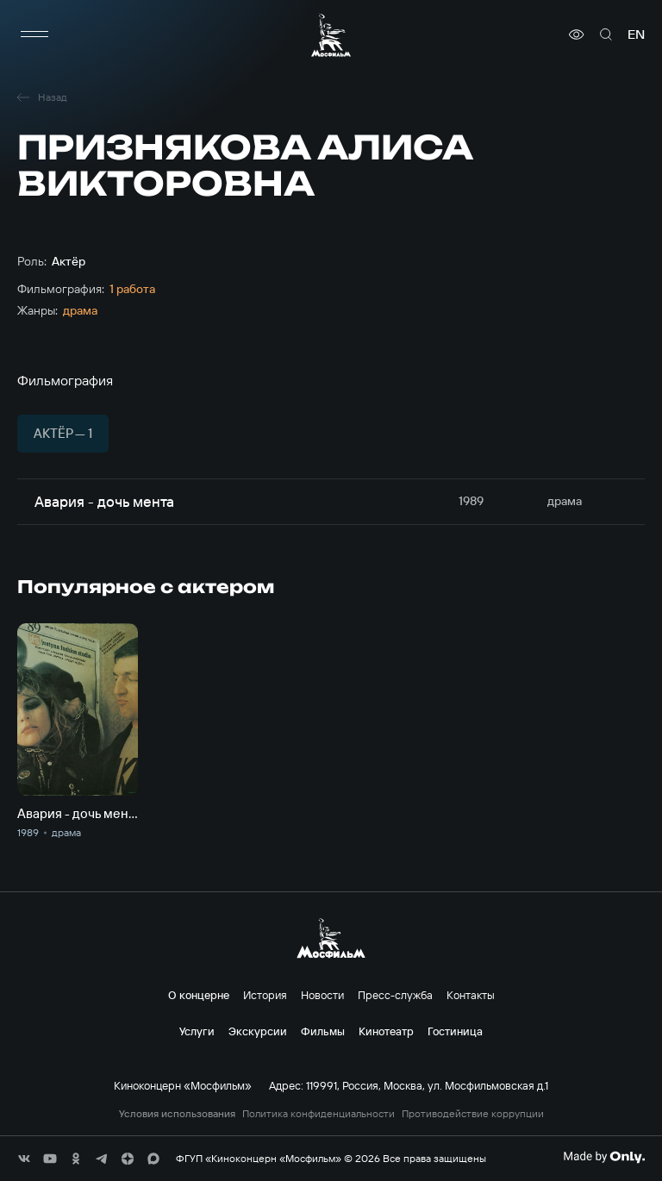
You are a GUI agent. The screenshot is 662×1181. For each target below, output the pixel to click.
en (636, 34)
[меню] (34, 34)
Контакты (471, 995)
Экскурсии (257, 1031)
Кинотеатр (386, 1031)
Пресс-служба (395, 995)
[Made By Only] (604, 1157)
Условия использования (177, 1114)
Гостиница (455, 1031)
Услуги (197, 1031)
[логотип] (331, 35)
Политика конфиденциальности (318, 1114)
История (265, 995)
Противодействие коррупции (473, 1114)
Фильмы (323, 1031)
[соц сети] (24, 1158)
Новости (322, 995)
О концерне (198, 995)
